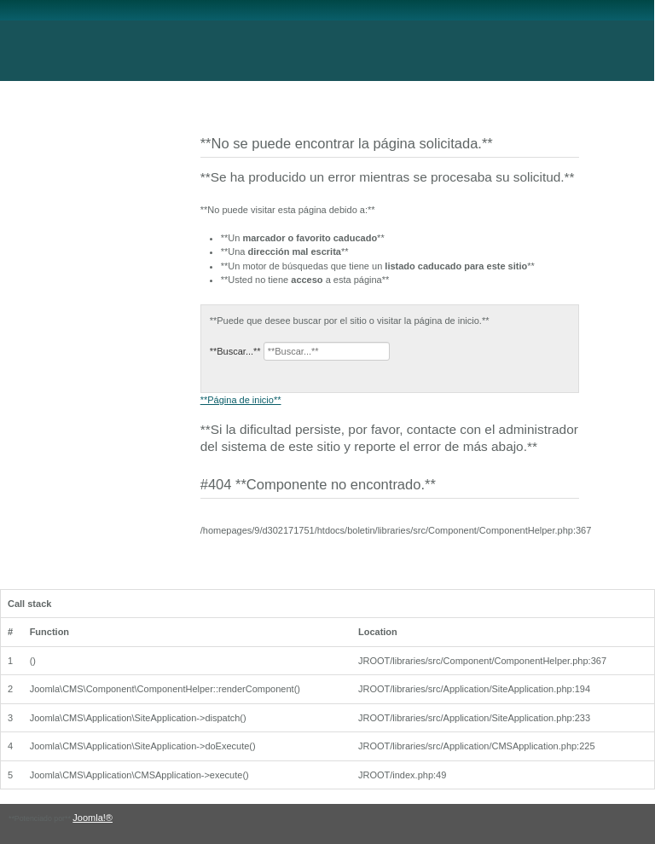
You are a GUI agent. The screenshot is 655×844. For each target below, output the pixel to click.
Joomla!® (92, 817)
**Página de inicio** (240, 400)
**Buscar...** (235, 351)
